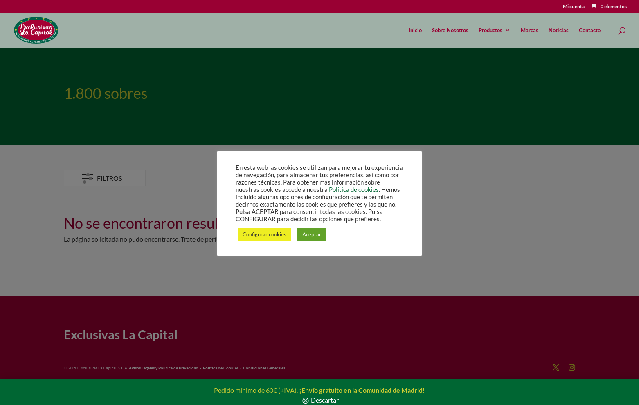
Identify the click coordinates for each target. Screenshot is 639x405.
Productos (490, 30)
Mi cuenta (574, 6)
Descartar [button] (325, 400)
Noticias (559, 30)
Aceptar (311, 234)
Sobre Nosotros (450, 30)
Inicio (415, 30)
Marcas (529, 30)
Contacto (590, 30)
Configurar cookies (264, 234)
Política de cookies (354, 189)
